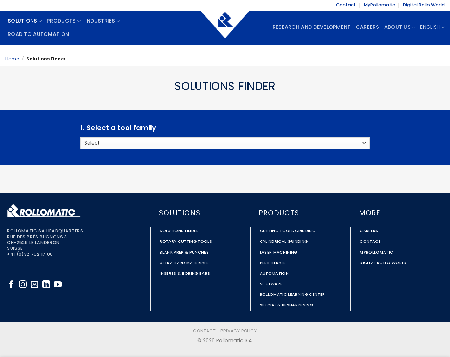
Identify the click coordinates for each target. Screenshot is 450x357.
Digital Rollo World (424, 5)
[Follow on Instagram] (23, 285)
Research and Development (311, 27)
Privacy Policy (238, 331)
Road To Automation (38, 34)
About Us (400, 27)
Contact (346, 5)
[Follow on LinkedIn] (46, 285)
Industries (102, 21)
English (432, 27)
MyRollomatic (379, 5)
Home (12, 59)
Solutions (25, 21)
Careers (367, 27)
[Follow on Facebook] (11, 285)
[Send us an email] (34, 285)
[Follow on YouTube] (58, 285)
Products (64, 21)
